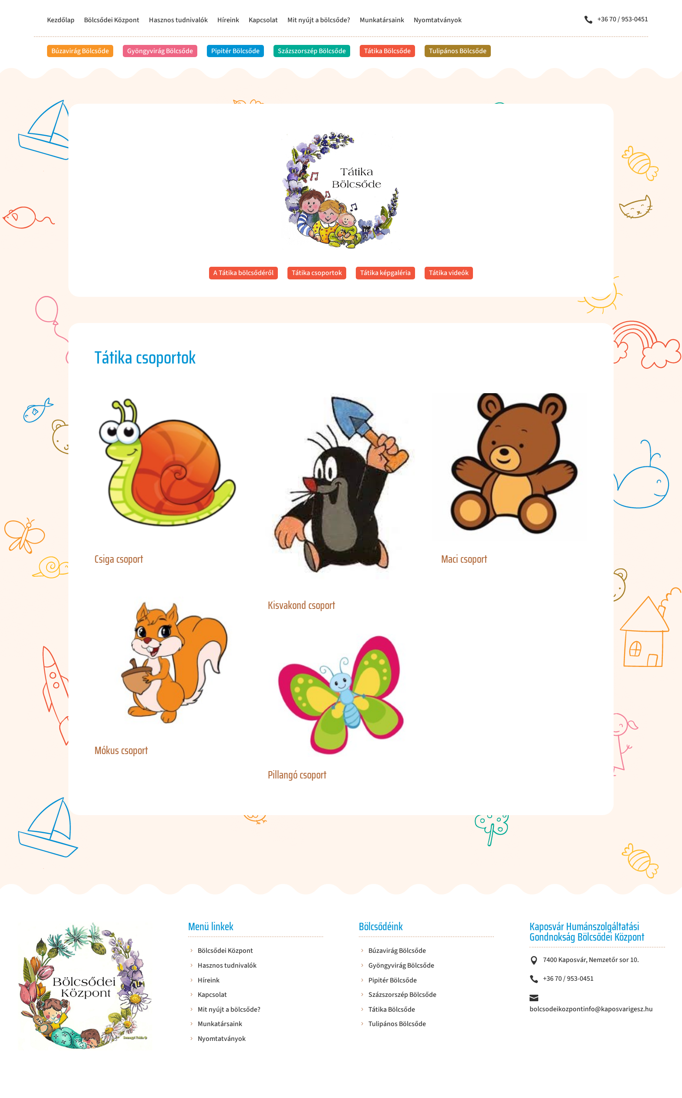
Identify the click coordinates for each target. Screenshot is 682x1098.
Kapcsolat (263, 21)
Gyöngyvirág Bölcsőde (160, 51)
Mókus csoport (121, 750)
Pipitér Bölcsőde (235, 51)
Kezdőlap (60, 21)
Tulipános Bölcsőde (457, 51)
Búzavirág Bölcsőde (80, 51)
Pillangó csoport (297, 775)
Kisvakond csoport (301, 605)
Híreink (228, 21)
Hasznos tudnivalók (178, 21)
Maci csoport (464, 559)
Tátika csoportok (317, 273)
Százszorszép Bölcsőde (312, 51)
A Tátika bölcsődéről (243, 273)
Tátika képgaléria (385, 273)
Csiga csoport (119, 559)
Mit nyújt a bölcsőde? (318, 21)
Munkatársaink (382, 21)
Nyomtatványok (438, 21)
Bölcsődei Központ (111, 21)
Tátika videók (449, 273)
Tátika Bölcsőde (387, 51)
